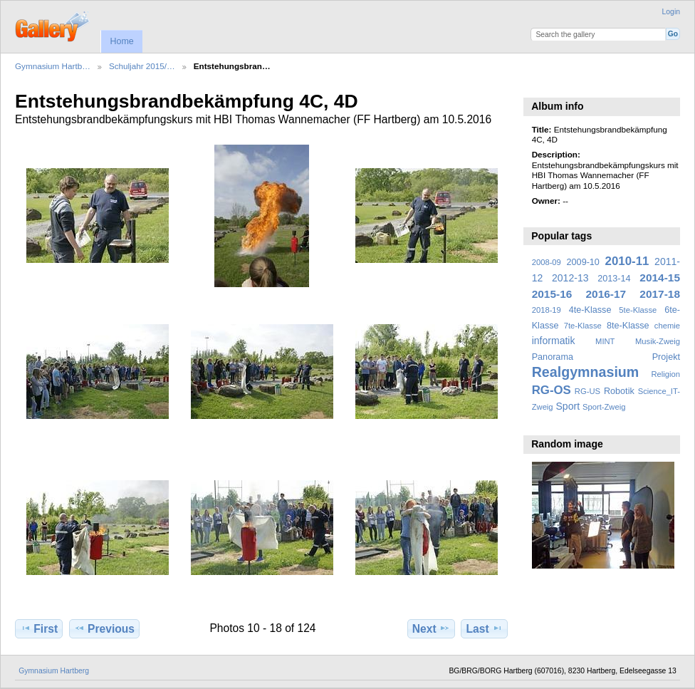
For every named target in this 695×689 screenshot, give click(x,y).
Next (431, 628)
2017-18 (659, 294)
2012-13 (570, 278)
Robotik (619, 391)
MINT (605, 341)
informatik (553, 340)
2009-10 (583, 262)
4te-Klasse (590, 310)
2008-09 (546, 262)
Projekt (666, 357)
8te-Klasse (628, 326)
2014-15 (659, 277)
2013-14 (613, 279)
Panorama (552, 357)
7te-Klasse (583, 325)
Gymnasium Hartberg (54, 671)
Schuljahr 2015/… (142, 66)
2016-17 (606, 294)
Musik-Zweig (657, 341)
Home (121, 41)
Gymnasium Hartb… (52, 66)
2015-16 (552, 294)
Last (484, 628)
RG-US (587, 391)
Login (671, 12)
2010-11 (627, 261)
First (39, 628)
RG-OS (551, 390)
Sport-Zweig (603, 407)
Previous (104, 628)
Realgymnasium (585, 372)
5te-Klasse (638, 310)
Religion (665, 374)
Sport (568, 406)
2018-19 (546, 310)
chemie (667, 325)
